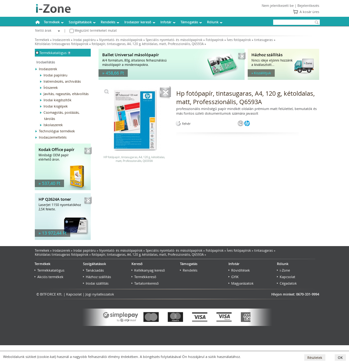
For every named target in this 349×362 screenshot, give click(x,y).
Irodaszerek (61, 40)
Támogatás (189, 22)
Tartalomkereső (145, 283)
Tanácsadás (93, 270)
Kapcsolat (286, 276)
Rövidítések (239, 270)
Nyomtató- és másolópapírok (120, 40)
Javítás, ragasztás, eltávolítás (66, 93)
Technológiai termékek (57, 131)
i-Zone (283, 270)
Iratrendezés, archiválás (62, 81)
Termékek (52, 22)
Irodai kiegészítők (57, 100)
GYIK (233, 276)
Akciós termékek (48, 276)
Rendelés (108, 22)
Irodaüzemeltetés (53, 137)
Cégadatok (287, 283)
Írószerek (51, 87)
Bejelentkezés (308, 5)
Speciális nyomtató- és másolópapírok (174, 40)
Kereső (137, 263)
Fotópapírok (214, 40)
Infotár (166, 22)
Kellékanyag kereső (148, 270)
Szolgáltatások (80, 22)
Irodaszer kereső (137, 22)
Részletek (314, 357)
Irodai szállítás (95, 283)
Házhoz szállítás (97, 276)
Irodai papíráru (84, 40)
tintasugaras (263, 40)
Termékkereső (143, 276)
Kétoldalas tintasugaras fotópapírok (61, 44)
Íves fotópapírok (239, 40)
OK (340, 357)
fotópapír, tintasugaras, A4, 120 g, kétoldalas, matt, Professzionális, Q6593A (148, 44)
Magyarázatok (241, 283)
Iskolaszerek (53, 124)
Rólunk (212, 22)
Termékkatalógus (49, 270)
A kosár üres (309, 11)
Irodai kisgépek (56, 106)
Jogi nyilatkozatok (99, 294)
